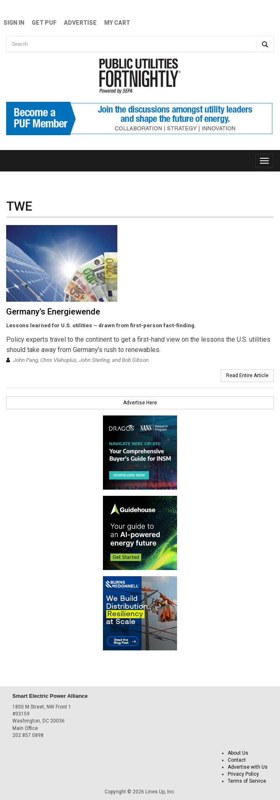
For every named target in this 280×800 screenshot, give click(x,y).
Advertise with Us (248, 767)
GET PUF (44, 22)
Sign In (13, 22)
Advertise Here (140, 403)
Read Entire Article (247, 375)
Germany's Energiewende (53, 312)
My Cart (117, 22)
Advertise (80, 22)
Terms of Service (247, 781)
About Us (238, 753)
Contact (237, 760)
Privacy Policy (243, 774)
